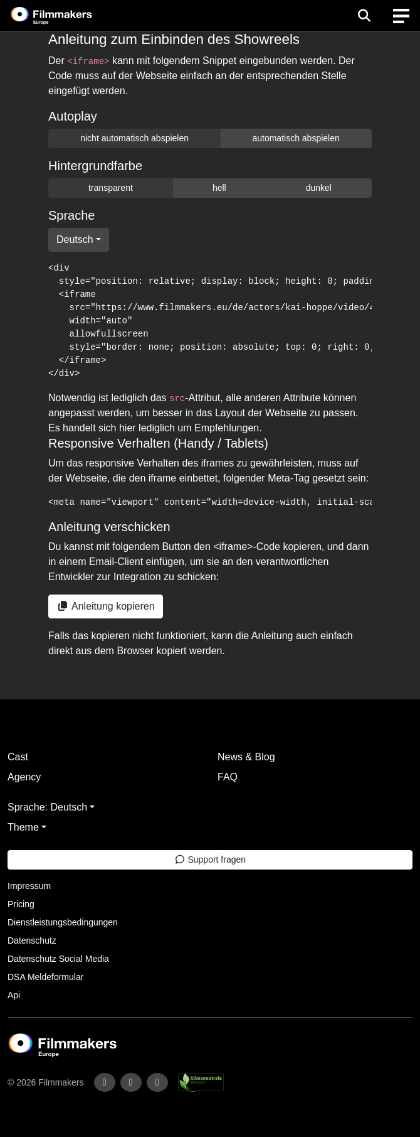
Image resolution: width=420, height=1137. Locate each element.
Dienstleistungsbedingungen (63, 922)
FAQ (228, 777)
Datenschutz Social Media (58, 959)
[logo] (66, 15)
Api (14, 995)
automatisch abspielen (295, 138)
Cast (18, 757)
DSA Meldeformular (45, 977)
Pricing (21, 904)
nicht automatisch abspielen (134, 138)
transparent (110, 188)
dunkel (319, 188)
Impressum (29, 886)
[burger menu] (401, 16)
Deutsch (74, 239)
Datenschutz (32, 940)
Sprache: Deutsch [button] (47, 807)
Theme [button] (23, 827)
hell (219, 188)
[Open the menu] (363, 16)
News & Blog (246, 757)
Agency (24, 777)
